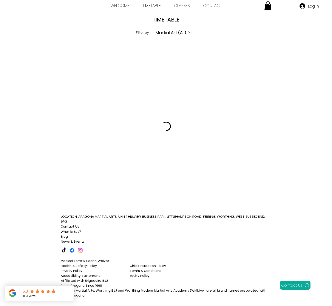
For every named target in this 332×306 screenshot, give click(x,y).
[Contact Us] (295, 285)
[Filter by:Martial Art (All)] (174, 32)
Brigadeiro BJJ (96, 280)
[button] (268, 5)
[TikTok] (64, 250)
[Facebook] (72, 250)
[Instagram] (80, 250)
